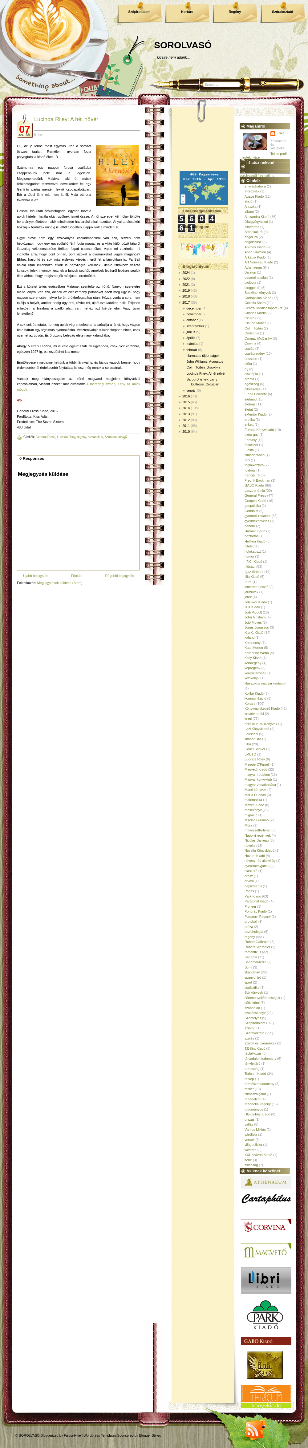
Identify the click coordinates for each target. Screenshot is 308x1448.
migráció (251, 815)
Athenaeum (253, 267)
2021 (186, 284)
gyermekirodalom (257, 516)
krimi (248, 718)
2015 (186, 402)
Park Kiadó (253, 896)
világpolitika (253, 1144)
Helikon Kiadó (255, 541)
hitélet (249, 546)
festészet (251, 445)
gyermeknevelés (257, 521)
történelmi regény (258, 1104)
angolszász (253, 242)
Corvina (250, 343)
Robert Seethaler (257, 947)
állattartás (252, 227)
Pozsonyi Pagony (258, 916)
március (192, 343)
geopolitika (253, 505)
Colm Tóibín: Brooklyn (203, 367)
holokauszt (253, 551)
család (249, 348)
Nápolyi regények (258, 835)
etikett (249, 424)
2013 (186, 414)
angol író (251, 237)
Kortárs (187, 12)
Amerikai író (254, 232)
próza (249, 927)
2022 (186, 279)
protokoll (251, 921)
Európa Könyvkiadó (259, 430)
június (190, 332)
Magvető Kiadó (256, 769)
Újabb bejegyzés (35, 576)
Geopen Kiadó (255, 501)
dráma (249, 379)
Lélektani (251, 734)
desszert (251, 359)
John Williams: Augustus (204, 361)
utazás (249, 1119)
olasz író (251, 871)
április (190, 338)
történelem (253, 1099)
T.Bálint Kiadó (255, 1048)
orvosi (249, 881)
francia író (252, 475)
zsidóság (251, 1165)
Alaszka (251, 206)
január (191, 390)
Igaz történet (254, 572)
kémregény (253, 663)
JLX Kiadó (252, 607)
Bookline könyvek (258, 292)
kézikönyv (252, 678)
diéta (248, 363)
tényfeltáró (252, 1063)
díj (246, 369)
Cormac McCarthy (258, 338)
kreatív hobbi (254, 714)
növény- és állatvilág (260, 860)
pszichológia (254, 931)
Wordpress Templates (100, 1435)
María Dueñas (255, 795)
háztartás (251, 536)
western (251, 1150)
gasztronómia (255, 490)
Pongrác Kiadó (256, 911)
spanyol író (253, 977)
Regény (235, 12)
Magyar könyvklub (258, 779)
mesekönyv (253, 810)
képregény (252, 668)
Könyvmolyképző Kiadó (262, 708)
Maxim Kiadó (254, 805)
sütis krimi (252, 1002)
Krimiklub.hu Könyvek (261, 724)
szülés (249, 1038)
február (191, 350)
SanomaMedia (255, 962)
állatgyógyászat (256, 221)
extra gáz (251, 434)
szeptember (195, 326)
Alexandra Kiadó (257, 217)
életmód (251, 399)
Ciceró (249, 318)
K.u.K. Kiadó (254, 632)
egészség (252, 384)
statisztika (252, 987)
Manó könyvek (255, 789)
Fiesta (249, 450)
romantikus (95, 437)
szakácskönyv (255, 1013)
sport (248, 982)
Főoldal (76, 576)
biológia (250, 282)
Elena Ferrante (256, 394)
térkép (249, 1079)
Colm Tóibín (254, 328)
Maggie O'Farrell (257, 764)
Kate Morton (254, 647)
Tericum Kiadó (255, 1073)
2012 (186, 420)
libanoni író (253, 739)
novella (250, 845)
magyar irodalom (257, 774)
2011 (186, 426)
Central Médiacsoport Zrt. (264, 308)
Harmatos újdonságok (202, 355)
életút (249, 409)
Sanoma (251, 957)
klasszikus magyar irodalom (265, 683)
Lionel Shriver (255, 749)
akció (249, 201)
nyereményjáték (257, 866)
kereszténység (255, 673)
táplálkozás (253, 1053)
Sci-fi (248, 967)
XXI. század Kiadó (258, 1155)
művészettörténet (257, 830)
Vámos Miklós (255, 1129)
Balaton (250, 272)
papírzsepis (253, 886)
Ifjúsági (250, 566)
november (193, 314)
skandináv (252, 972)
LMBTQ (250, 754)
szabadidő (252, 1008)
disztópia (251, 374)
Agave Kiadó (254, 196)
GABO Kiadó (254, 485)
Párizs (249, 891)
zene (248, 1160)
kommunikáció (255, 698)
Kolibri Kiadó (254, 693)
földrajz (250, 470)
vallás (249, 1124)
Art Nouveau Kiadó (259, 262)
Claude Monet (255, 323)
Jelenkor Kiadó (256, 602)
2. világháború (255, 186)
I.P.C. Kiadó (253, 561)
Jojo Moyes (253, 622)
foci (247, 460)
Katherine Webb (257, 653)
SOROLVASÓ (183, 45)
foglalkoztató (254, 465)
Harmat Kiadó (255, 531)
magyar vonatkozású (260, 785)
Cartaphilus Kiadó (258, 298)
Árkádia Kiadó (255, 257)
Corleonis (252, 333)
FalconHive (72, 1435)
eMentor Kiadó (256, 414)
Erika (280, 133)
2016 (186, 396)
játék (248, 597)
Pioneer (250, 906)
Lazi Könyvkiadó (257, 729)
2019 (186, 290)
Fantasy (251, 440)
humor (249, 556)
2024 (186, 272)
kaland (249, 637)
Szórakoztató (282, 12)
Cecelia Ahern (255, 303)
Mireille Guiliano (257, 820)
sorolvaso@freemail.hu (257, 175)
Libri (248, 744)
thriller (249, 1089)
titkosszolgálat (255, 1094)
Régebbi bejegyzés (119, 576)
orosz (249, 876)
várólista (251, 1134)
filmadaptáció (255, 455)
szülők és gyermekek (260, 1043)
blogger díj (252, 288)
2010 (186, 431)
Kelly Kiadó (253, 658)
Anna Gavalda (255, 252)
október (192, 320)
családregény (255, 353)
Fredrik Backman (257, 480)
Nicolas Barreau (257, 840)
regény (81, 437)
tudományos (254, 1109)
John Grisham (255, 617)
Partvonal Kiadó (257, 901)
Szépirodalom (139, 12)
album (249, 211)
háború (250, 526)
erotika (250, 419)
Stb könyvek (254, 992)
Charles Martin (256, 313)
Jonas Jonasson (257, 627)
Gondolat (251, 511)
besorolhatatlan (256, 277)
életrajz (250, 404)
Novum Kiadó (255, 856)
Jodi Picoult (253, 612)
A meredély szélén (100, 384)
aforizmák (252, 191)
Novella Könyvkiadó (259, 850)
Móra (248, 825)
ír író (248, 582)
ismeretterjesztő (257, 587)
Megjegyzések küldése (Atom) (59, 583)
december (193, 308)
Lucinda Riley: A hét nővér (66, 119)
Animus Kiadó (255, 247)
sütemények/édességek (262, 998)
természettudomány (259, 1084)
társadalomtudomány (260, 1058)
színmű (250, 1028)
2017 (186, 302)
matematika (253, 800)
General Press (45, 437)
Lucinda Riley (66, 437)
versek (249, 1140)
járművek (251, 592)
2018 (186, 296)
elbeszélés (253, 389)
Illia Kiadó (252, 576)
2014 (186, 408)
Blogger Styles (150, 1435)
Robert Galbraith (257, 942)
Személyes (253, 1018)
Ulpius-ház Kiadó (257, 1114)
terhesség (252, 1069)
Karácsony (253, 643)
